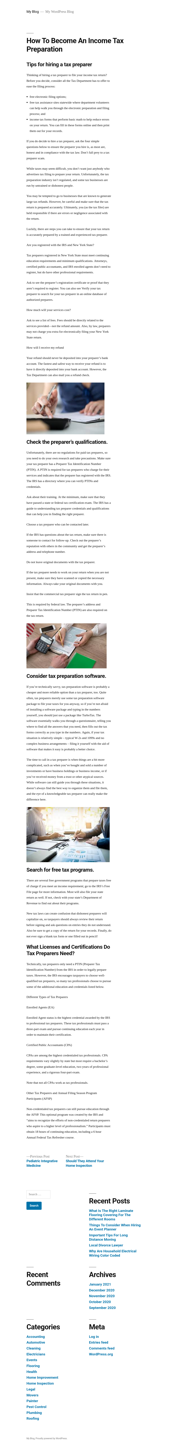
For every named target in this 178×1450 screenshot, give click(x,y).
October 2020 (100, 1302)
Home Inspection (40, 1383)
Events (31, 1360)
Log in (94, 1337)
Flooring (33, 1366)
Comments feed (102, 1348)
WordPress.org (101, 1354)
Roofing (32, 1418)
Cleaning (33, 1348)
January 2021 (100, 1284)
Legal (30, 1389)
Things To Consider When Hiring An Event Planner (115, 1227)
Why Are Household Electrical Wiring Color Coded (112, 1253)
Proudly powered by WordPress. (51, 1438)
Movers (32, 1395)
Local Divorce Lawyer (106, 1245)
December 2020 (101, 1290)
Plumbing (34, 1413)
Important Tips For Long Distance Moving (108, 1237)
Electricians (35, 1354)
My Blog (32, 11)
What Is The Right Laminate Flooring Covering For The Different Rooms (111, 1215)
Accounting (35, 1337)
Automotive (35, 1342)
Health (31, 1372)
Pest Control (36, 1407)
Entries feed (98, 1342)
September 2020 (102, 1308)
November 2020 (102, 1296)
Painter (32, 1401)
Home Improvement (42, 1377)
